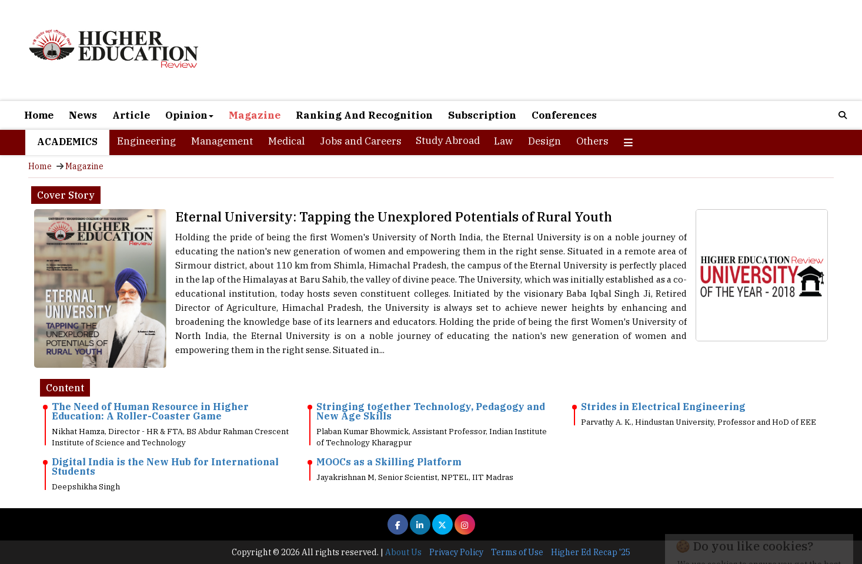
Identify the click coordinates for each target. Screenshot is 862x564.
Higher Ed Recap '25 (590, 552)
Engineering (146, 141)
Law (503, 141)
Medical (286, 141)
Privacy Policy (456, 552)
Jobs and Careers (361, 141)
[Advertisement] (566, 52)
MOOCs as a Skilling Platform (389, 462)
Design (544, 141)
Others (592, 141)
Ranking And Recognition (364, 115)
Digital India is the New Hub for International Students (165, 466)
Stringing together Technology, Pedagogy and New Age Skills (430, 411)
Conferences (564, 115)
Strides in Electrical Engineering (663, 406)
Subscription (482, 115)
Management (222, 141)
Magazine (254, 115)
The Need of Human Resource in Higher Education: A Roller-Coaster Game (150, 411)
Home (39, 115)
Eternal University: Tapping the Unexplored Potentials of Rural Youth (393, 216)
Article (131, 115)
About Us (403, 552)
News (83, 115)
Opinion (189, 115)
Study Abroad (448, 140)
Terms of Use (517, 552)
